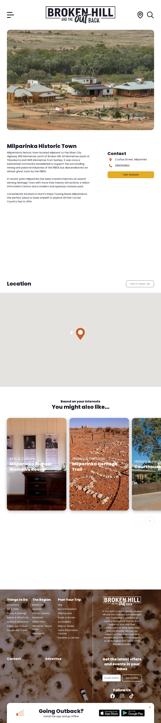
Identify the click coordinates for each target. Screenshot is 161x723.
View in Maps (140, 284)
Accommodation (67, 609)
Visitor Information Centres (68, 632)
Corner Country (41, 613)
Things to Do (17, 599)
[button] (80, 334)
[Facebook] (112, 696)
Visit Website (131, 174)
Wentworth (38, 633)
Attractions (13, 604)
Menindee (37, 617)
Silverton (37, 609)
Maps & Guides (66, 626)
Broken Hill (37, 604)
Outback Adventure (18, 621)
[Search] (150, 14)
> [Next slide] (150, 521)
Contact (14, 659)
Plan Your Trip (69, 599)
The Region (41, 599)
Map (60, 604)
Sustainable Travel (17, 630)
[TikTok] (131, 696)
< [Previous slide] (138, 521)
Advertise (53, 659)
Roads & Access (66, 617)
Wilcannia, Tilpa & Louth (42, 627)
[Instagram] (122, 696)
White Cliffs (38, 621)
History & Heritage (17, 613)
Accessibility (64, 621)
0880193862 (122, 165)
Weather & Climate (68, 637)
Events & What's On (18, 617)
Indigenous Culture (17, 626)
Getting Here (65, 613)
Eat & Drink (13, 609)
